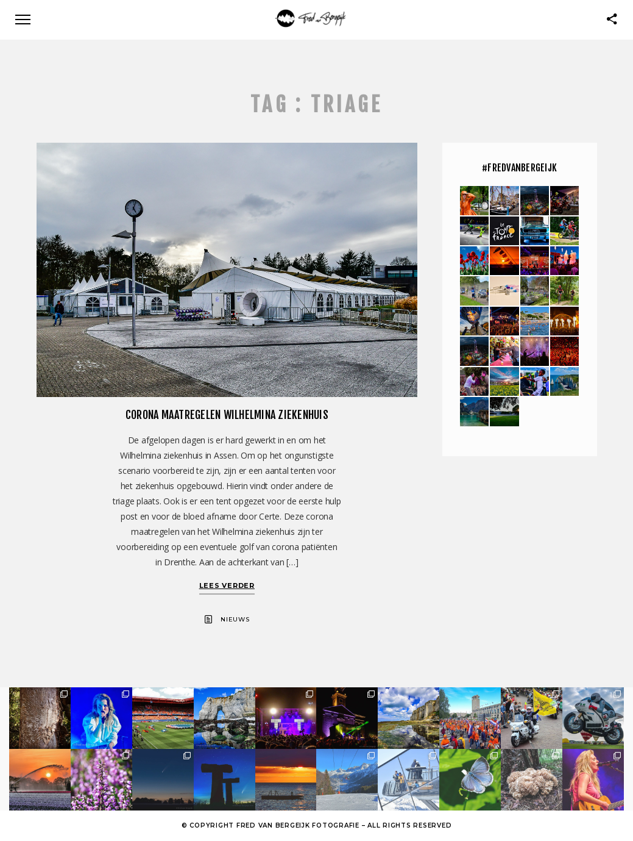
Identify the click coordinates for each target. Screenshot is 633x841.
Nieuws (235, 619)
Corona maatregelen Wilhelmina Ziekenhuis (227, 414)
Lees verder (227, 585)
